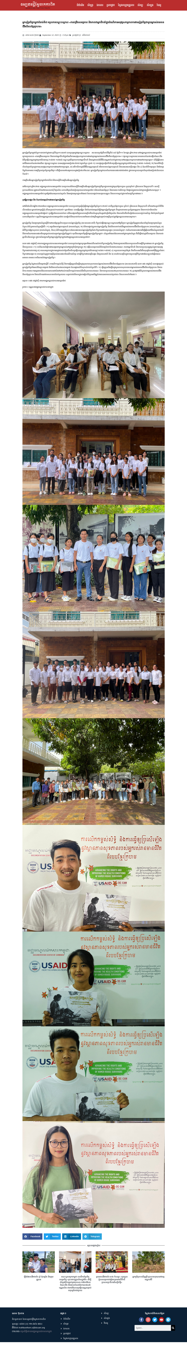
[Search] (173, 1349)
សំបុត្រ (90, 5)
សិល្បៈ (140, 5)
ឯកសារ (100, 5)
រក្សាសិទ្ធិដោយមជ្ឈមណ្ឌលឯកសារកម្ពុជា (36, 1354)
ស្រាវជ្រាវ (111, 5)
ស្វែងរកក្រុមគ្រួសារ (126, 5)
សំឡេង (150, 5)
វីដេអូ (159, 5)
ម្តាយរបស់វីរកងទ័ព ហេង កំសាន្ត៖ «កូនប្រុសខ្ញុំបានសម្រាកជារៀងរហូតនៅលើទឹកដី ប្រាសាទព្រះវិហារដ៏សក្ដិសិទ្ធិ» (112, 1302)
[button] (32, 1259)
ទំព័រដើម (80, 5)
